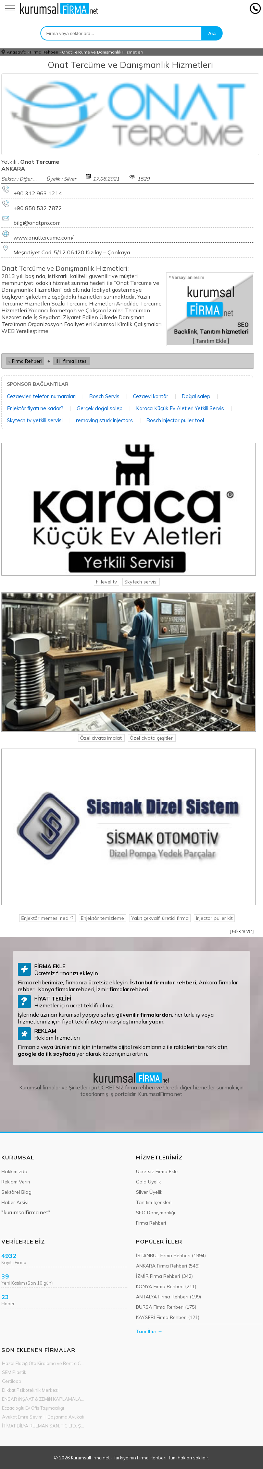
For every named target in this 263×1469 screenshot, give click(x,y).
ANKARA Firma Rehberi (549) (168, 1266)
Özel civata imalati (101, 738)
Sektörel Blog (16, 1192)
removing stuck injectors (104, 420)
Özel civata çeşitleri (152, 738)
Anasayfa (16, 52)
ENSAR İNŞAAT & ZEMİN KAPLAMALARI (43, 1399)
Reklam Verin (15, 1182)
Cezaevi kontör (150, 396)
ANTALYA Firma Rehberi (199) (168, 1297)
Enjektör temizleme (102, 918)
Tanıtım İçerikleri (154, 1202)
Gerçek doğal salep (100, 408)
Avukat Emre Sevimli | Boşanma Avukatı (43, 1417)
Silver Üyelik (149, 1192)
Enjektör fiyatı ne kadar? (35, 408)
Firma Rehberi (44, 52)
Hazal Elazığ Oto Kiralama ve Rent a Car (43, 1363)
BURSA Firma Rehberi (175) (166, 1307)
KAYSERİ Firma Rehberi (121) (167, 1317)
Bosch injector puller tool (175, 420)
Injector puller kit (214, 918)
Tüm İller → (149, 1331)
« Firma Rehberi (25, 361)
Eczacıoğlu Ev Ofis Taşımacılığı (33, 1408)
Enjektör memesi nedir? (47, 918)
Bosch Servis (104, 396)
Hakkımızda (14, 1171)
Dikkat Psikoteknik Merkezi (30, 1390)
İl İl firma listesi (71, 361)
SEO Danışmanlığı (155, 1213)
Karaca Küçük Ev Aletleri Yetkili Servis (180, 408)
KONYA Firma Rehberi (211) (166, 1286)
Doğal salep (195, 396)
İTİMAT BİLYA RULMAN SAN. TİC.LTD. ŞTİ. (43, 1425)
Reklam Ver (242, 931)
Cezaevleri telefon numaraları (41, 396)
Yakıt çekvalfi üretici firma (160, 918)
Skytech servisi (141, 582)
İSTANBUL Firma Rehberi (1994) (171, 1255)
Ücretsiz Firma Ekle (157, 1171)
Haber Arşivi (14, 1202)
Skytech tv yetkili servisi (35, 420)
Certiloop (11, 1381)
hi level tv (106, 582)
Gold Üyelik (148, 1182)
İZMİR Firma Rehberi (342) (164, 1276)
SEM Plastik (14, 1372)
